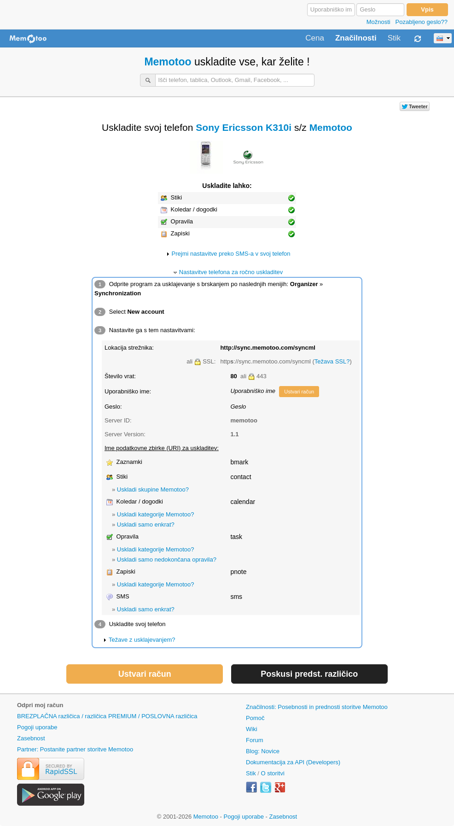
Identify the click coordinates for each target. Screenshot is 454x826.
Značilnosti (356, 38)
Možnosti (378, 21)
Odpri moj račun (40, 705)
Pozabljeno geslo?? (422, 21)
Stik (394, 38)
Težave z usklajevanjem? (142, 639)
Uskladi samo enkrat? (146, 524)
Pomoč (255, 718)
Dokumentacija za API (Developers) (293, 762)
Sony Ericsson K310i (243, 127)
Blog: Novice (262, 751)
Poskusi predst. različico (309, 674)
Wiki (251, 729)
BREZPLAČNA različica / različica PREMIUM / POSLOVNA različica (107, 716)
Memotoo (167, 62)
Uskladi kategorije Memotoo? (155, 514)
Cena (314, 38)
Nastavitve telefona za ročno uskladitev (231, 272)
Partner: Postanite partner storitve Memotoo (75, 749)
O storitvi (273, 773)
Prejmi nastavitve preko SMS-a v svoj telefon (231, 253)
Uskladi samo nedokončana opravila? (166, 559)
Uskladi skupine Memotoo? (153, 489)
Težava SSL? (332, 361)
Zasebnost (31, 738)
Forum (254, 740)
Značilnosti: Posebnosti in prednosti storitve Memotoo (317, 706)
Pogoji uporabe (37, 727)
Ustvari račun (299, 391)
